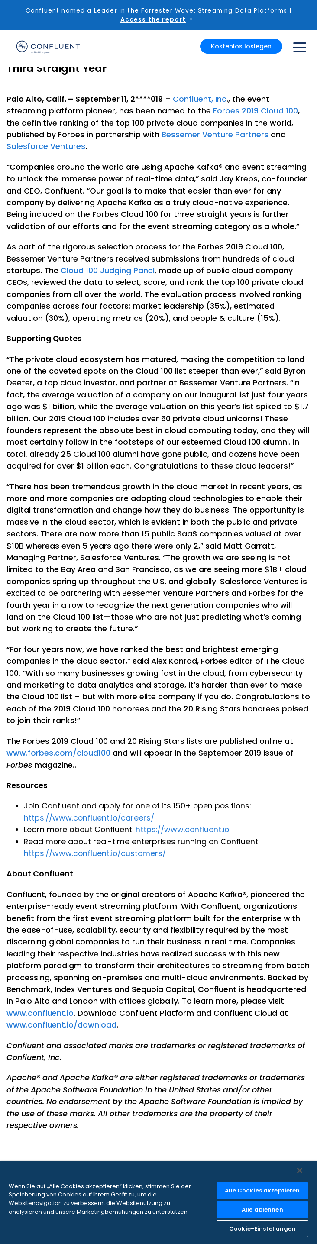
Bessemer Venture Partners (215, 134)
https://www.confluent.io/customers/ (95, 853)
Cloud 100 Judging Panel (108, 270)
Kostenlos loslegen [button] (241, 46)
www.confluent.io (40, 1013)
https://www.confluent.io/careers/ (89, 817)
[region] (158, 1202)
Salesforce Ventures (45, 146)
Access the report (153, 19)
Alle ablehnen (262, 1209)
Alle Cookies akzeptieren (262, 1190)
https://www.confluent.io (182, 829)
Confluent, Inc (199, 99)
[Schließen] (299, 1170)
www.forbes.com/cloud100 (58, 752)
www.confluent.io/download (61, 1024)
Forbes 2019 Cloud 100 (255, 110)
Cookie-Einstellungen (262, 1229)
